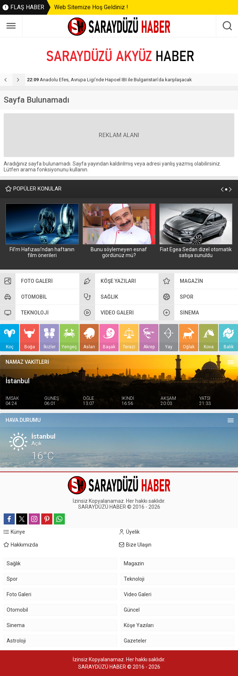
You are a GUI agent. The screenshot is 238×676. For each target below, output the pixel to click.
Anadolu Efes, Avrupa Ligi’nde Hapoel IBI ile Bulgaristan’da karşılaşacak (109, 79)
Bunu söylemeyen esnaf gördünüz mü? (119, 252)
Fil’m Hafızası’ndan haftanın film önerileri (42, 252)
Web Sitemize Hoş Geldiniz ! (91, 7)
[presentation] (6, 80)
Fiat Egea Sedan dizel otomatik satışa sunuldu (196, 252)
